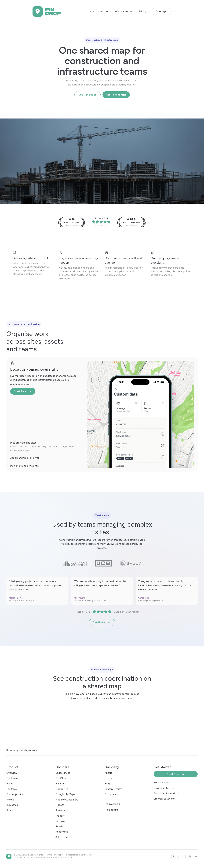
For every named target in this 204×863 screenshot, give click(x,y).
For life (10, 783)
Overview (11, 772)
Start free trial (23, 391)
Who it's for (122, 11)
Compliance (111, 794)
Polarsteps (61, 810)
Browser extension (164, 798)
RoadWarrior (62, 831)
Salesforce (61, 837)
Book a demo (161, 782)
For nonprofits (14, 794)
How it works (97, 11)
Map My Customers (66, 799)
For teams (12, 778)
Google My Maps (65, 794)
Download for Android (166, 793)
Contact (109, 778)
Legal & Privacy (113, 788)
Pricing (142, 11)
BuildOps (60, 778)
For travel (11, 788)
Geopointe (61, 788)
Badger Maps (62, 772)
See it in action (87, 94)
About (108, 772)
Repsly (59, 826)
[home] (47, 11)
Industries (12, 804)
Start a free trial (116, 94)
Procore (60, 815)
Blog (107, 783)
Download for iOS (164, 787)
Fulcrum (60, 783)
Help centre (111, 809)
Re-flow (60, 820)
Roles (9, 810)
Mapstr (59, 804)
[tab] (46, 445)
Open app (162, 11)
